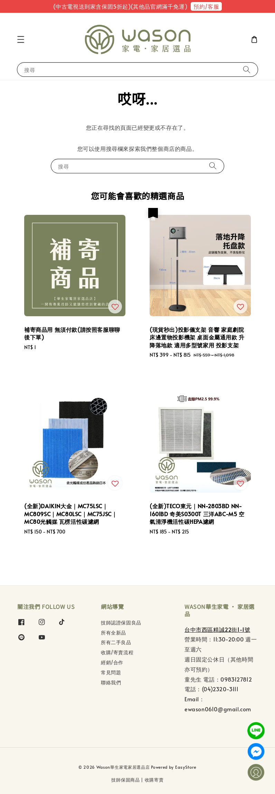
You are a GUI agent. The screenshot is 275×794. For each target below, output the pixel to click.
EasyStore (186, 767)
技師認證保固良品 (121, 623)
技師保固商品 (125, 780)
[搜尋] (247, 69)
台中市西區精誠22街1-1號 (217, 629)
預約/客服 (206, 6)
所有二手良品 (116, 642)
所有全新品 (113, 632)
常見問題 (111, 672)
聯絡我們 (111, 682)
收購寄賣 (154, 780)
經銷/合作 (112, 662)
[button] (20, 39)
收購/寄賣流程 (117, 652)
